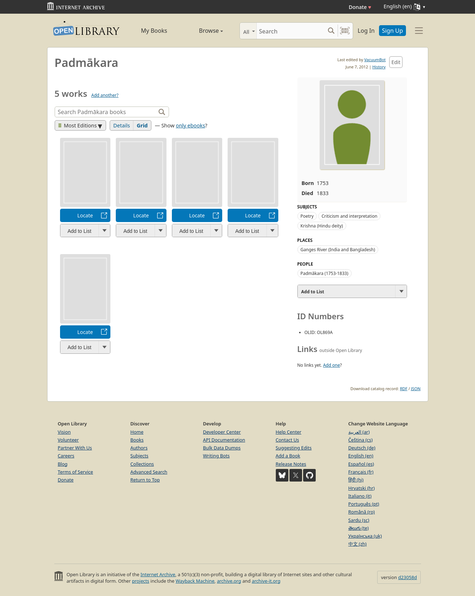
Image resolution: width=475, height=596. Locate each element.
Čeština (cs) (360, 440)
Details (121, 125)
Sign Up (392, 31)
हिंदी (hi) (356, 480)
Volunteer (68, 440)
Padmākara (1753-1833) (324, 273)
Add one (331, 365)
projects (140, 581)
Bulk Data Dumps (222, 447)
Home (137, 432)
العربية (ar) (359, 432)
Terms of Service (75, 472)
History (378, 66)
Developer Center (222, 432)
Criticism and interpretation (349, 216)
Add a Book (288, 455)
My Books (154, 31)
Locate (85, 215)
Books (137, 440)
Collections (142, 464)
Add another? (105, 95)
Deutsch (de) (361, 447)
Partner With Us (75, 447)
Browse (203, 31)
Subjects (140, 455)
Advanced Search (149, 472)
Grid (142, 125)
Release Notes (291, 464)
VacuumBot (375, 59)
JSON (415, 388)
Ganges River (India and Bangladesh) (338, 250)
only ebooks (190, 125)
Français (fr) (361, 472)
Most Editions (77, 125)
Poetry (307, 216)
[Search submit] (331, 31)
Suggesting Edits (294, 447)
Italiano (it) (360, 496)
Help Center (289, 432)
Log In (366, 31)
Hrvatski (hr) (361, 488)
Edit (395, 62)
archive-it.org (266, 581)
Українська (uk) (365, 536)
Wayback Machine (194, 581)
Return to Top (145, 480)
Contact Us (287, 440)
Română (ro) (361, 512)
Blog (63, 464)
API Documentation (224, 440)
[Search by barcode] (345, 31)
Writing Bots (216, 455)
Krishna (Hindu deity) (322, 226)
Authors (139, 447)
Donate (360, 7)
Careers (66, 455)
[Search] (291, 31)
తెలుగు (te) (358, 528)
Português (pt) (363, 504)
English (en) (361, 455)
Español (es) (361, 464)
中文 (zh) (357, 544)
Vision (64, 432)
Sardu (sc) (358, 520)
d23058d (407, 577)
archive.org (229, 581)
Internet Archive (158, 574)
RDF (403, 388)
